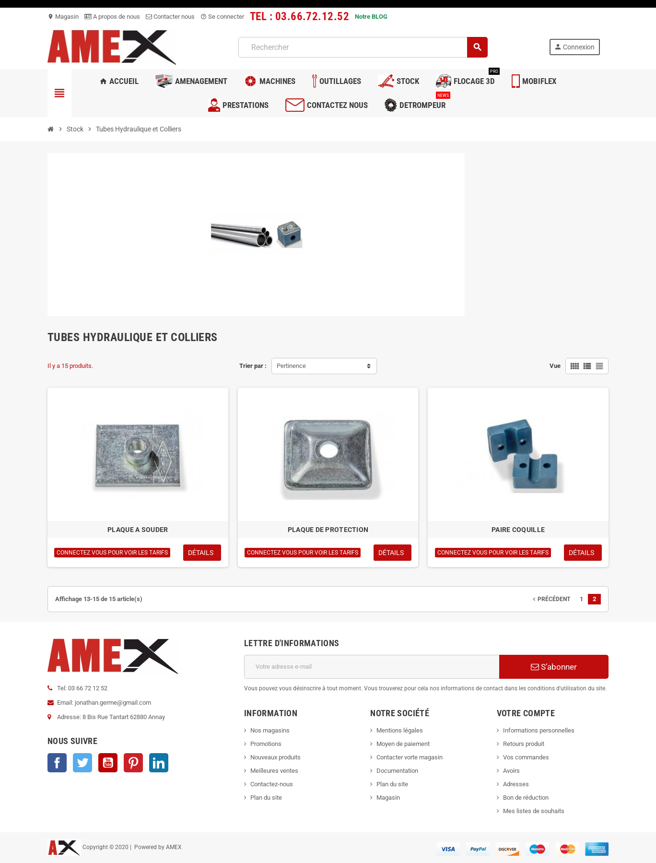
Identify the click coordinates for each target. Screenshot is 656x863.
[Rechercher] (362, 47)
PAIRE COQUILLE (518, 529)
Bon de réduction (526, 797)
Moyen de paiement (403, 743)
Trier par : (253, 365)
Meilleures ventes (274, 770)
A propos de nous (112, 16)
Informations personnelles (538, 730)
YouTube (107, 762)
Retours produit (523, 743)
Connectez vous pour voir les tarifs (112, 552)
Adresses (516, 784)
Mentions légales (399, 730)
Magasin (63, 16)
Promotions (265, 743)
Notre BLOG (371, 16)
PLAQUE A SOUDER (137, 529)
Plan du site (266, 797)
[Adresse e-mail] (371, 667)
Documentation (397, 770)
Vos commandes (526, 757)
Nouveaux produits (275, 757)
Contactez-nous (271, 784)
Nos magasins (270, 730)
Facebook (57, 762)
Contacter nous (170, 16)
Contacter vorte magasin (409, 757)
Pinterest (133, 762)
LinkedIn (158, 762)
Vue (555, 365)
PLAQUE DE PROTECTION (328, 529)
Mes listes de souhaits (533, 811)
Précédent (550, 599)
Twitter (82, 762)
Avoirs (511, 770)
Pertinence (291, 365)
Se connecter (222, 16)
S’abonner (554, 667)
